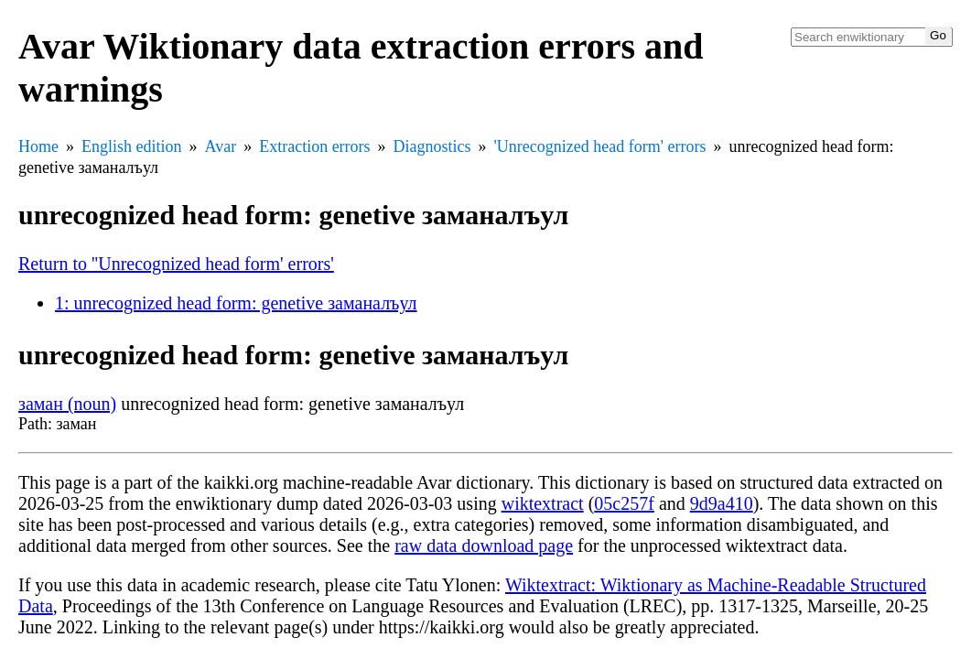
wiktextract (543, 503)
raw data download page (483, 545)
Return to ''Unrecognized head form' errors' (176, 264)
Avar (221, 146)
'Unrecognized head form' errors (600, 146)
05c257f (624, 503)
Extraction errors (314, 146)
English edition (131, 146)
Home (38, 146)
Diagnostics (432, 146)
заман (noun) (67, 404)
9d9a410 (721, 503)
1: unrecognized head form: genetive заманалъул (236, 303)
